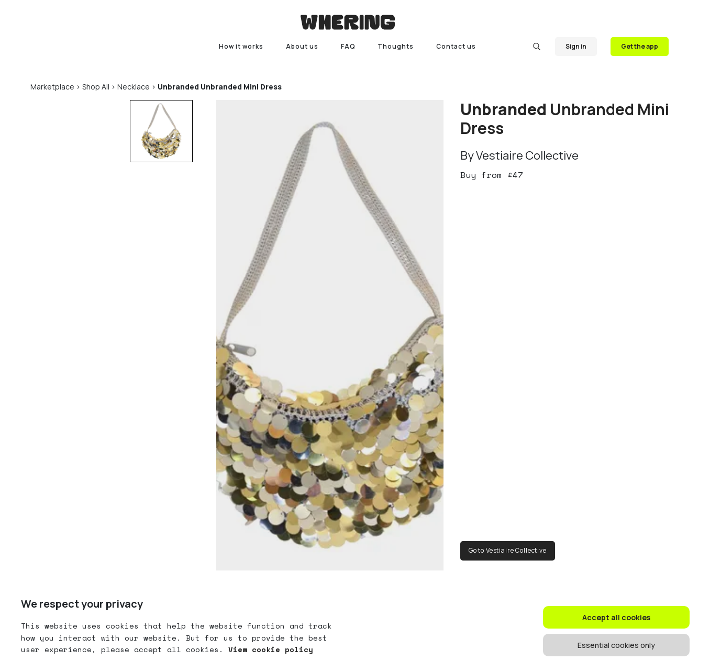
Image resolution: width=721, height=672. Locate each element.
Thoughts (396, 46)
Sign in (575, 46)
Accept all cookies (616, 617)
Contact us (456, 46)
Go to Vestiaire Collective (508, 550)
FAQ (348, 46)
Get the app (639, 46)
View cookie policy (268, 649)
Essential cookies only (616, 645)
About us (302, 46)
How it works (241, 46)
